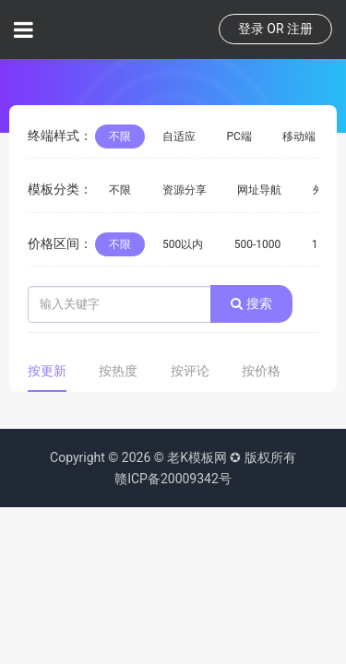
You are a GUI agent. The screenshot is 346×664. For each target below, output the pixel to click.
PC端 (238, 136)
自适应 (179, 136)
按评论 (190, 370)
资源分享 (184, 190)
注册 (300, 28)
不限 (120, 136)
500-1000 (257, 244)
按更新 (47, 370)
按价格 (261, 370)
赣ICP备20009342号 (173, 478)
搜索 (251, 303)
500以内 (182, 244)
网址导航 (259, 190)
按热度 (118, 370)
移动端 (299, 136)
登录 (251, 28)
